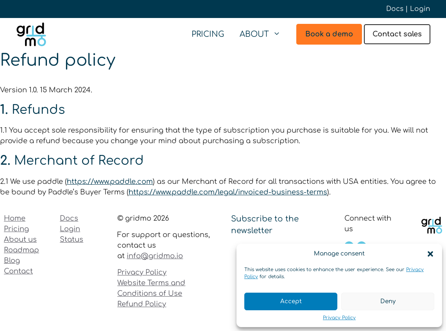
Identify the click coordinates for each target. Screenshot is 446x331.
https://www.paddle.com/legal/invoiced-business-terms (228, 192)
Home (14, 218)
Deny (388, 301)
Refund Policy (141, 304)
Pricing (208, 34)
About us (20, 239)
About (264, 34)
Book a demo (329, 34)
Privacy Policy (339, 317)
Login (420, 9)
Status (71, 239)
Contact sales (397, 34)
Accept (291, 301)
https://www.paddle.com (110, 181)
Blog (12, 260)
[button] (430, 254)
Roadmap (21, 250)
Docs (394, 9)
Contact (18, 271)
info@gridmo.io (155, 256)
